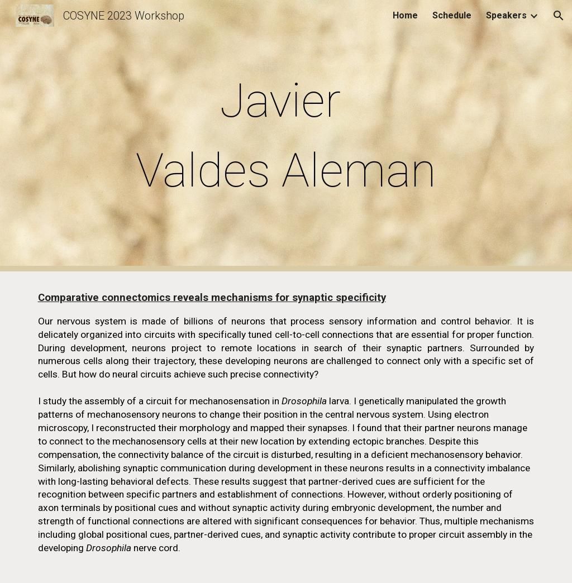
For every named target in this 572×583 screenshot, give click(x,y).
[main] (286, 135)
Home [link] (405, 15)
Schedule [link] (451, 15)
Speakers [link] (506, 15)
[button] (558, 15)
